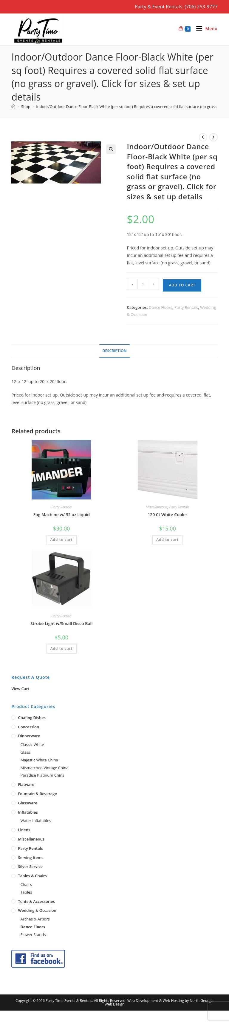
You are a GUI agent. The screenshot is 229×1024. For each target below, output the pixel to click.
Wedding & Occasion (37, 910)
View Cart (20, 688)
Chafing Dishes (32, 717)
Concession (28, 727)
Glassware (27, 803)
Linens (24, 829)
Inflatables (28, 812)
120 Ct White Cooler (167, 514)
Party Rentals (186, 307)
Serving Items (30, 857)
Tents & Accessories (36, 901)
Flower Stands (33, 934)
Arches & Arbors (34, 919)
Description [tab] (114, 350)
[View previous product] (203, 137)
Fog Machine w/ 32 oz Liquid (61, 514)
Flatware (26, 784)
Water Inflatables (35, 820)
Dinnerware (29, 735)
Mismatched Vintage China (44, 767)
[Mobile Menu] (204, 28)
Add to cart (182, 285)
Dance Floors (160, 307)
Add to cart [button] (61, 539)
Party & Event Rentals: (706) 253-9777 (176, 6)
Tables (26, 892)
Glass (25, 752)
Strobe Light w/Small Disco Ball (61, 623)
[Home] (13, 106)
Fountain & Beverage (37, 793)
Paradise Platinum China (42, 775)
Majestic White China (39, 760)
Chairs (26, 884)
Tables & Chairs (32, 875)
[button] (111, 149)
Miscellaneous (156, 507)
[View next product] (213, 137)
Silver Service (30, 866)
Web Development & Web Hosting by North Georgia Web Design (159, 1002)
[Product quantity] (142, 284)
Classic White (32, 744)
